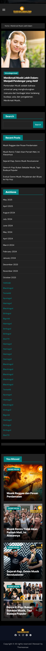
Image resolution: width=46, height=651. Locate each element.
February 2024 (10, 251)
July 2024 (7, 219)
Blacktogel (8, 288)
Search (10, 116)
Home (7, 26)
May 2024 (7, 232)
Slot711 (6, 339)
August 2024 (9, 212)
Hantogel (7, 303)
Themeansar (22, 647)
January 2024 (9, 258)
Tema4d (7, 293)
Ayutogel (7, 298)
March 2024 (8, 245)
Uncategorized (11, 73)
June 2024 (8, 225)
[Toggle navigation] (3, 10)
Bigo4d (6, 318)
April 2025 (8, 206)
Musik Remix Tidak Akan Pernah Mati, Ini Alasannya (22, 532)
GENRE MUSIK (13, 469)
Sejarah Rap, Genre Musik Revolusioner (21, 161)
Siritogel (7, 313)
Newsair (36, 644)
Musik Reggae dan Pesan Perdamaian (20, 145)
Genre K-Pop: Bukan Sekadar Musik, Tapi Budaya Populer (19, 610)
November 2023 (10, 271)
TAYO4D (7, 283)
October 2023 (9, 277)
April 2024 (8, 238)
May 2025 (7, 199)
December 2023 (10, 264)
